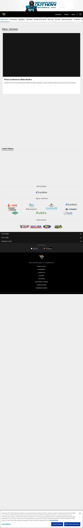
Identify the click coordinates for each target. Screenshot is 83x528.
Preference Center (41, 288)
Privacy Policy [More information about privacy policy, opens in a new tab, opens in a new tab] (54, 520)
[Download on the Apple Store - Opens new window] (35, 248)
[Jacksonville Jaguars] (41, 257)
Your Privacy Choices (41, 281)
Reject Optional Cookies (72, 524)
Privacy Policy (41, 266)
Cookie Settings (41, 285)
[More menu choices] (80, 14)
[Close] (80, 513)
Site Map (41, 275)
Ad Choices (41, 278)
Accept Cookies (57, 524)
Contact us (41, 272)
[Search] (77, 14)
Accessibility (41, 269)
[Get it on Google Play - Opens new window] (47, 249)
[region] (41, 519)
